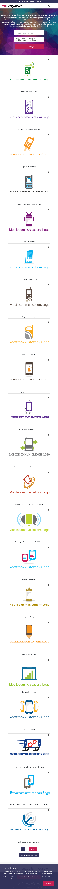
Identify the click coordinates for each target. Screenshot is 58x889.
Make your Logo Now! (29, 855)
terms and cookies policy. (34, 879)
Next (32, 849)
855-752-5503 (20, 2)
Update (29, 46)
